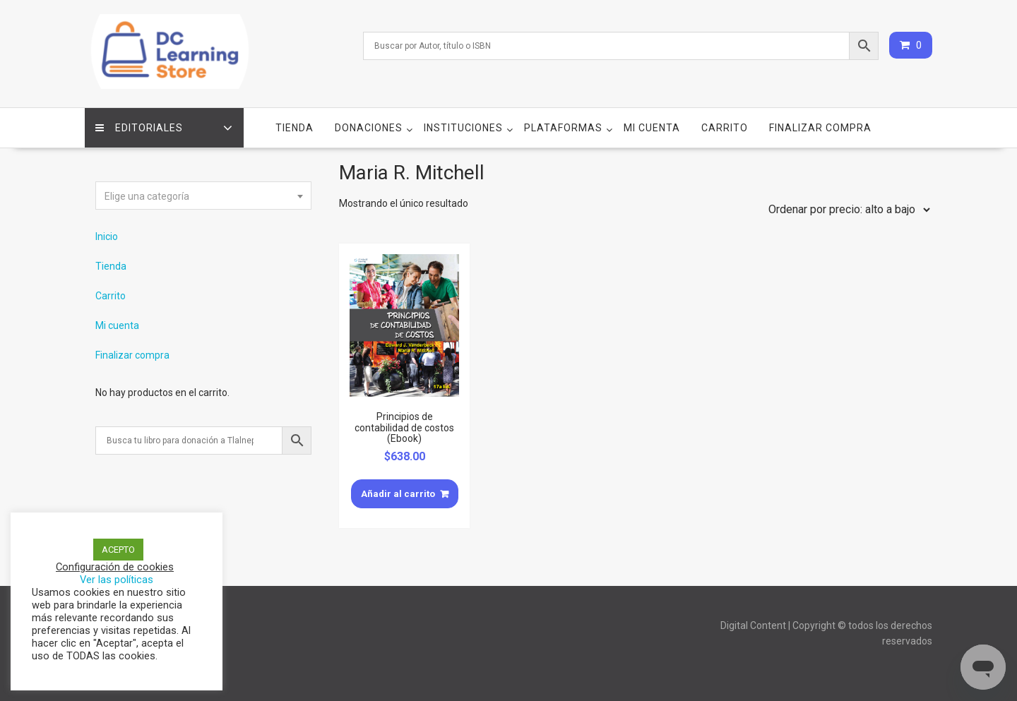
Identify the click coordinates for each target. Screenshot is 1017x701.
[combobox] (203, 195)
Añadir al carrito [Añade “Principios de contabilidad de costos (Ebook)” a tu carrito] (398, 494)
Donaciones (369, 127)
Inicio (106, 236)
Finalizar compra (820, 127)
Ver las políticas (116, 579)
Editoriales (139, 127)
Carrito (724, 127)
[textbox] (203, 196)
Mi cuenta (652, 127)
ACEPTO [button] (118, 549)
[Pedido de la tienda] (846, 210)
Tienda (294, 127)
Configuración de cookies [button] (115, 567)
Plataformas (563, 127)
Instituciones (463, 127)
